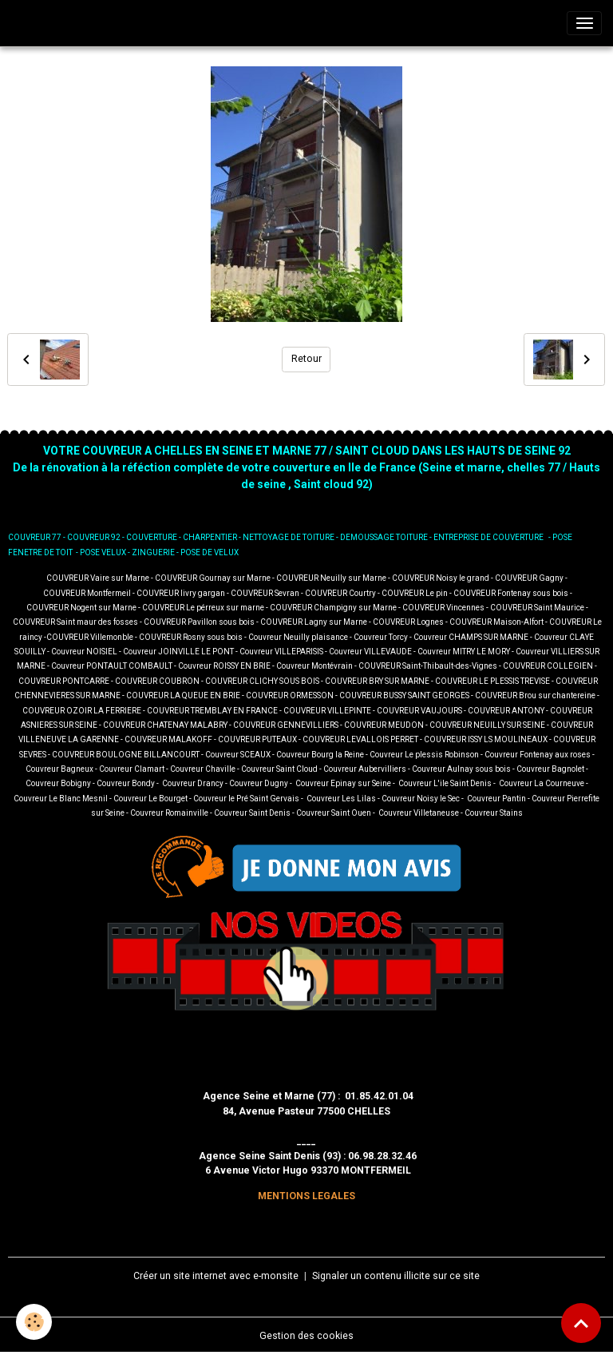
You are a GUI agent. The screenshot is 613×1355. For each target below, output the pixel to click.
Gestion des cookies (306, 1335)
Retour (306, 358)
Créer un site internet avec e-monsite (216, 1275)
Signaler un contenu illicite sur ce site (396, 1275)
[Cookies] (34, 1322)
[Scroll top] (581, 1323)
